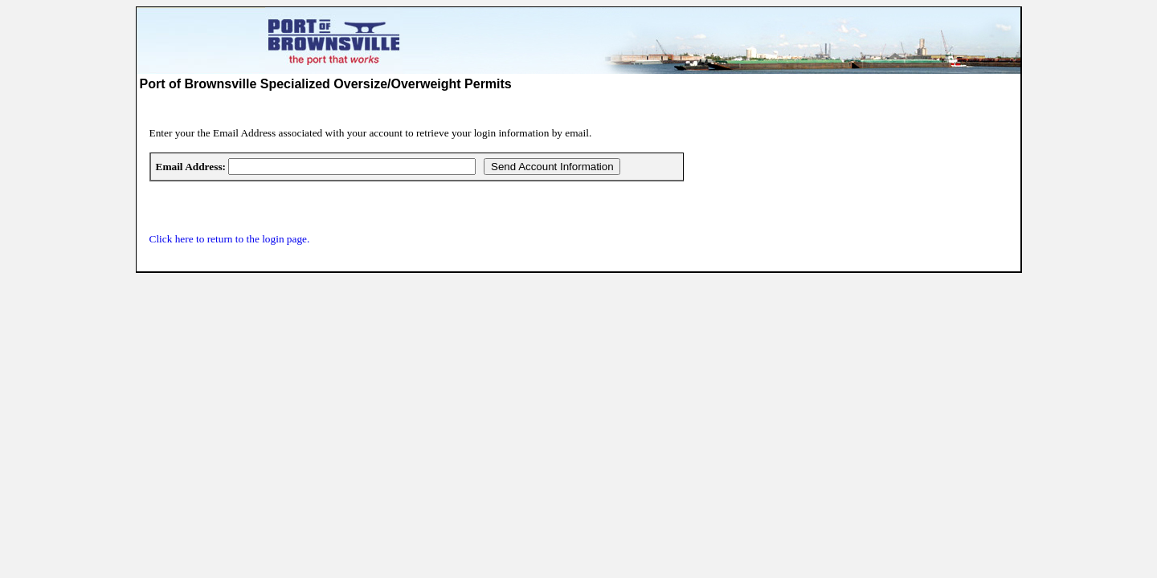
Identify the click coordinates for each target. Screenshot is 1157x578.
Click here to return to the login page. (229, 239)
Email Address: (191, 167)
